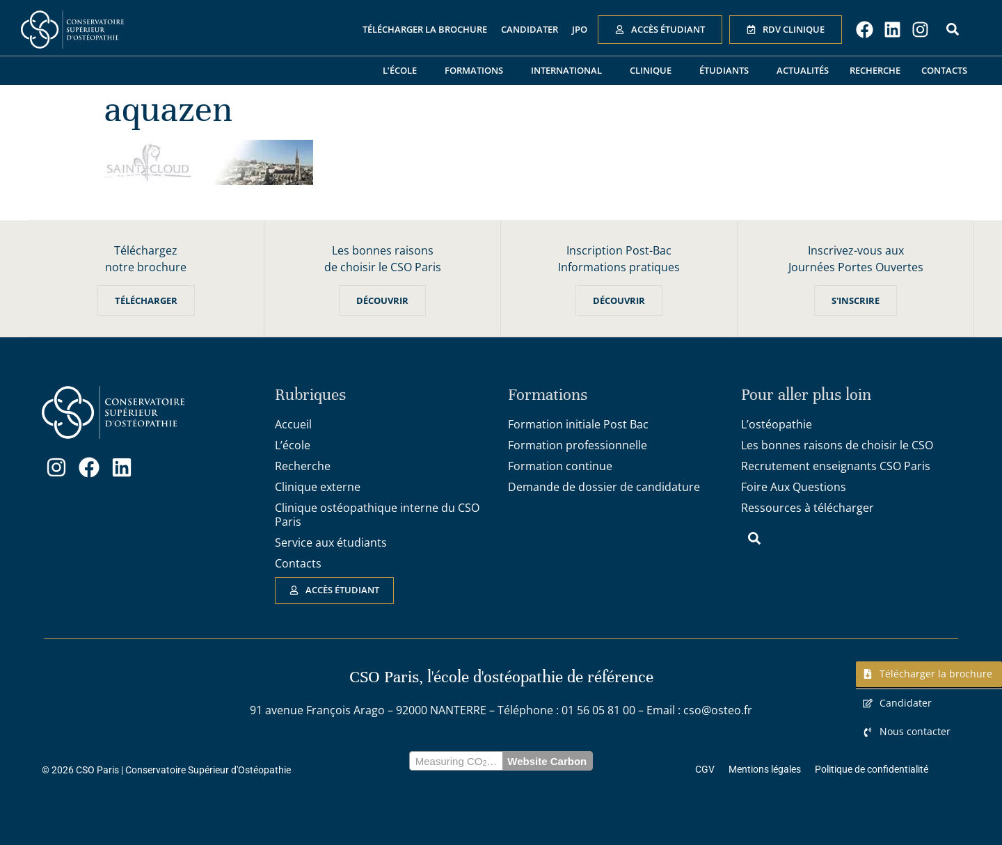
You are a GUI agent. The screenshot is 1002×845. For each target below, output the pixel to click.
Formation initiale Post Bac (578, 424)
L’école (403, 70)
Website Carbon (547, 761)
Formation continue (560, 466)
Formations (477, 70)
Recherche (875, 70)
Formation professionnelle (577, 445)
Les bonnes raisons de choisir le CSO (837, 445)
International (570, 70)
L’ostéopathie (776, 424)
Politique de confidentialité (871, 769)
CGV (705, 769)
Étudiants (727, 70)
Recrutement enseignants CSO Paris (835, 466)
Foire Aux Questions (793, 486)
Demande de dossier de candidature (604, 486)
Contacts (944, 70)
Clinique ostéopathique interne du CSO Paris (377, 514)
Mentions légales (765, 769)
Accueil (293, 424)
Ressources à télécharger (807, 507)
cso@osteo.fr (717, 710)
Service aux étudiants (331, 542)
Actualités (803, 70)
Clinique (654, 70)
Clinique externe (317, 486)
